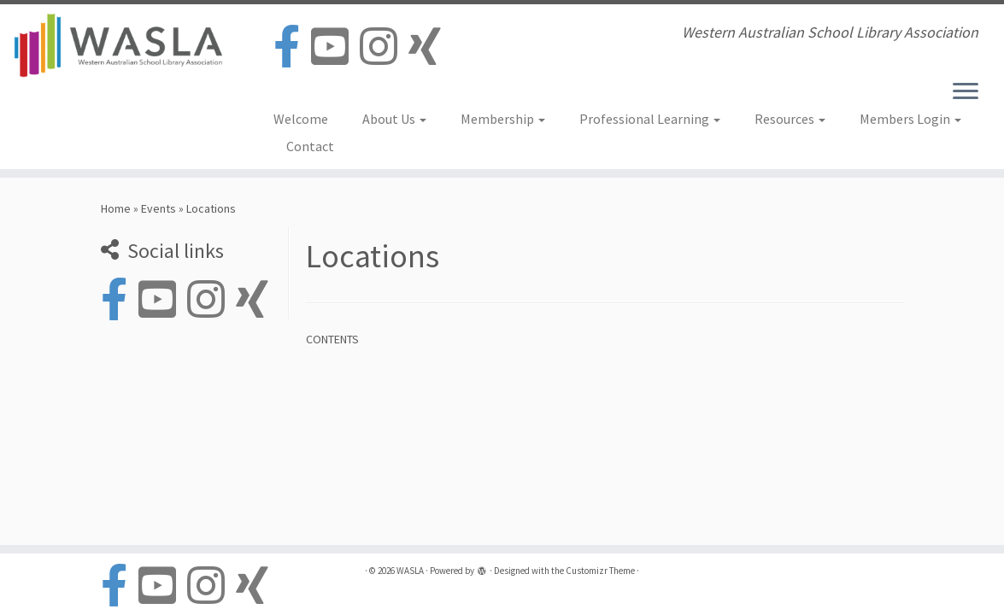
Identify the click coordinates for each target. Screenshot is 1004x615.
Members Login (910, 118)
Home (116, 208)
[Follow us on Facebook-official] (292, 47)
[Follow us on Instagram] (384, 47)
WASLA (410, 571)
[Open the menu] (965, 92)
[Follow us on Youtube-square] (335, 47)
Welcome (300, 118)
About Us (394, 118)
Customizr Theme (600, 571)
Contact (310, 146)
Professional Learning (649, 118)
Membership (503, 118)
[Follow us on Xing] (430, 47)
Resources (789, 118)
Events (158, 208)
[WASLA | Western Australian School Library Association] (117, 45)
